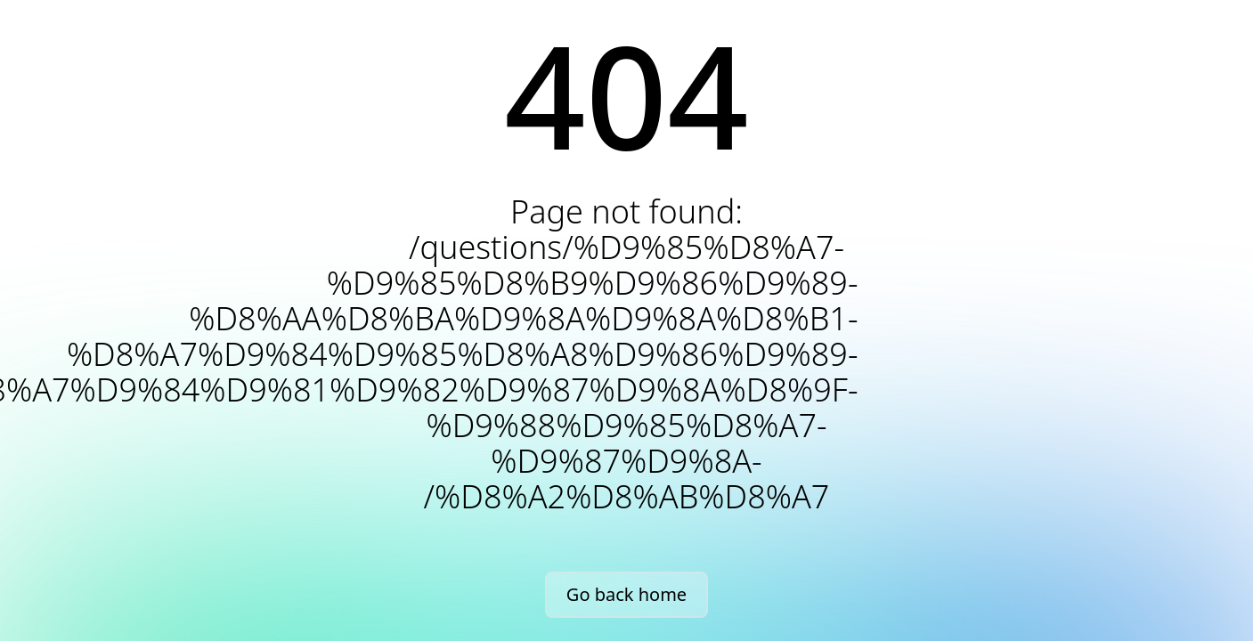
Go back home (626, 594)
